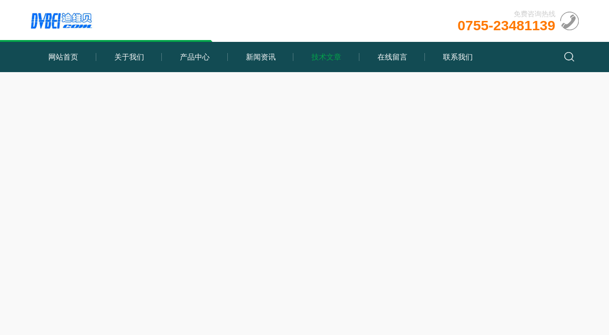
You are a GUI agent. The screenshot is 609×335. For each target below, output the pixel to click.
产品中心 (195, 57)
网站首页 (63, 57)
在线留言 (392, 57)
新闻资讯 (261, 57)
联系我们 (458, 57)
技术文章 (326, 57)
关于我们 (129, 57)
